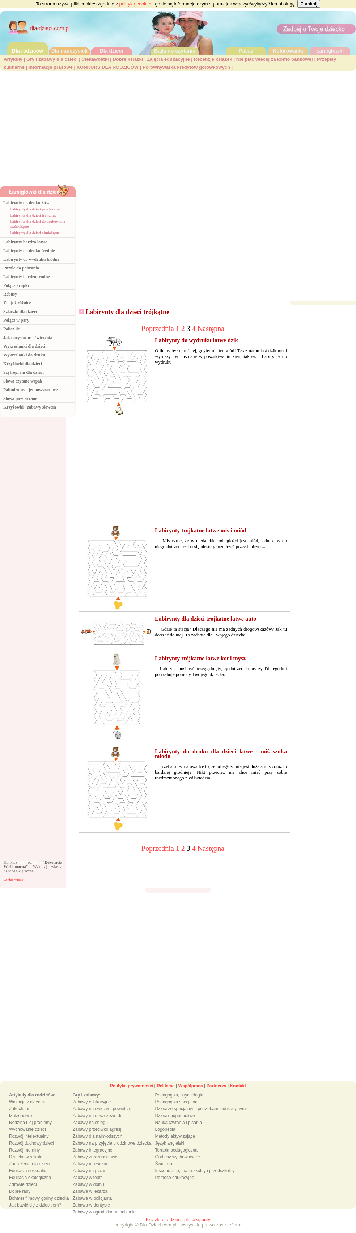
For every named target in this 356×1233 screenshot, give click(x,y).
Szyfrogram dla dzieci (23, 372)
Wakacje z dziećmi (27, 1101)
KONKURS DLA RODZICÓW (108, 67)
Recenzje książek (213, 59)
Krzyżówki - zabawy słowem (29, 407)
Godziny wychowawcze (177, 1156)
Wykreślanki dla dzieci (24, 346)
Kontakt (238, 1085)
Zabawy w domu (88, 1184)
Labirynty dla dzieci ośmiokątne (35, 233)
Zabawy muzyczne (90, 1163)
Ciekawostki (95, 59)
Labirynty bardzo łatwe (25, 241)
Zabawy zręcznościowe (94, 1156)
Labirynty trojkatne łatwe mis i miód (200, 530)
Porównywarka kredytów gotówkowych (186, 67)
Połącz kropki (16, 285)
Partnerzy (216, 1085)
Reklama (165, 1085)
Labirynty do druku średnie (29, 250)
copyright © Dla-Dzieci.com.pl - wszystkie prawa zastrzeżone (178, 1225)
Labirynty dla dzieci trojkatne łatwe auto (205, 619)
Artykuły (13, 59)
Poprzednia (158, 329)
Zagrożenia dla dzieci (29, 1163)
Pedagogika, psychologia (179, 1095)
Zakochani (19, 1108)
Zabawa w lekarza (89, 1191)
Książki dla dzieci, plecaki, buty (178, 1219)
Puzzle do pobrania (21, 268)
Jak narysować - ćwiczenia (27, 337)
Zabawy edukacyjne (91, 1101)
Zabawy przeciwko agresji (97, 1129)
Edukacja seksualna (28, 1170)
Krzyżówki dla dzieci (22, 363)
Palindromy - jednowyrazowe (30, 389)
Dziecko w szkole (25, 1156)
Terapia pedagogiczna (176, 1150)
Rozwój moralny (24, 1150)
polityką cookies (136, 4)
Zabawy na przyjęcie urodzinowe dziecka (111, 1143)
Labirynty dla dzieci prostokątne (35, 209)
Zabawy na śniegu (89, 1122)
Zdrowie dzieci (23, 1184)
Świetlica (163, 1163)
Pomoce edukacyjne (174, 1177)
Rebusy (10, 294)
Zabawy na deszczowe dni (97, 1115)
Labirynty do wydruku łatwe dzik (196, 340)
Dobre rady (19, 1191)
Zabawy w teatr (87, 1177)
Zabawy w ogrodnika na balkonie (104, 1212)
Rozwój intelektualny (28, 1136)
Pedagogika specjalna (176, 1101)
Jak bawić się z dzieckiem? (35, 1205)
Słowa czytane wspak (22, 381)
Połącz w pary (16, 320)
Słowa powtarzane (20, 398)
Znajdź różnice (17, 302)
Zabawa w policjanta (92, 1198)
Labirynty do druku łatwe (27, 202)
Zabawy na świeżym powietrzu (101, 1108)
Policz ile (11, 328)
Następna (211, 329)
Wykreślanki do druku (24, 355)
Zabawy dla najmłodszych (97, 1136)
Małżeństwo (20, 1115)
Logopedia (165, 1129)
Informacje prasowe (51, 67)
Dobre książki (128, 59)
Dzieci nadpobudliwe (175, 1115)
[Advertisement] (178, 125)
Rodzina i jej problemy (30, 1122)
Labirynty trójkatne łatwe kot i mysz (200, 658)
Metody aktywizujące (175, 1136)
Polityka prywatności (131, 1085)
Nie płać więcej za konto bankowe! (274, 59)
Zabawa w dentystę (91, 1205)
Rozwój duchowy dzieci (31, 1143)
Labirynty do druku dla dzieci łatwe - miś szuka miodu (221, 753)
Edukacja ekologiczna (30, 1177)
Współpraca (190, 1085)
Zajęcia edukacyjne (168, 59)
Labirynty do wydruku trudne (31, 259)
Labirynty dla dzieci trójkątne (33, 215)
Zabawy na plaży (88, 1170)
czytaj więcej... (15, 879)
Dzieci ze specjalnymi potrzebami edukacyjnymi (201, 1108)
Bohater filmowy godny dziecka (39, 1198)
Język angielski (170, 1143)
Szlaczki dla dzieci (20, 311)
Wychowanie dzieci (27, 1129)
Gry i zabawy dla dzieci (52, 59)
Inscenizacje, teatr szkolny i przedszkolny (194, 1170)
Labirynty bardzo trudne (26, 276)
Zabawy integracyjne (92, 1150)
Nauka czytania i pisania (178, 1122)
